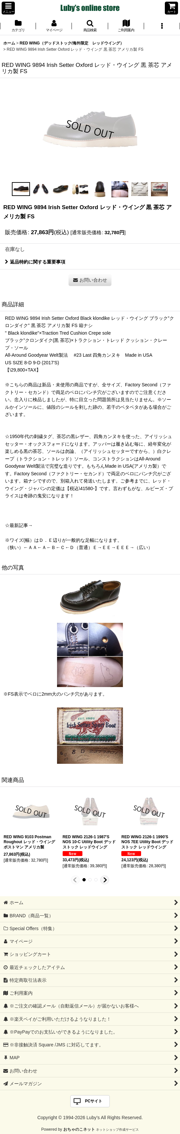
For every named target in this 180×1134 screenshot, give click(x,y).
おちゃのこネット (79, 1129)
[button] (8, 8)
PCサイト (94, 1101)
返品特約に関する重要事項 (35, 261)
